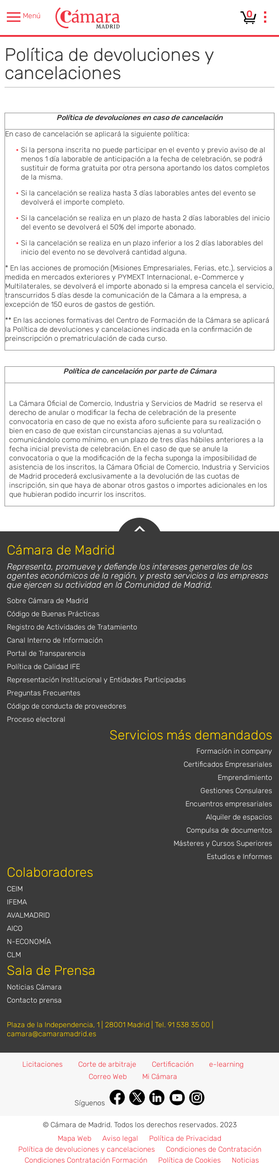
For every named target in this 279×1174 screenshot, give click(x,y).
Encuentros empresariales (228, 803)
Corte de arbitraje (107, 1064)
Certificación (173, 1064)
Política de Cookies (189, 1160)
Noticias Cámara (34, 987)
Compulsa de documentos (229, 830)
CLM (14, 954)
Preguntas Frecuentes (43, 693)
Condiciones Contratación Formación (86, 1160)
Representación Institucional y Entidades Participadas (96, 679)
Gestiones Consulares (236, 790)
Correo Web (108, 1076)
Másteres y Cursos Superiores (223, 843)
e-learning (226, 1064)
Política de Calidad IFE (43, 666)
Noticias (245, 1160)
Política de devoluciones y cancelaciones (86, 1149)
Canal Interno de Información (55, 640)
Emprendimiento (245, 777)
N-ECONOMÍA (29, 941)
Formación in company (234, 751)
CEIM (15, 888)
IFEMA (17, 902)
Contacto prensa (34, 1000)
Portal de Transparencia (46, 653)
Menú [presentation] (23, 17)
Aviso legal (120, 1138)
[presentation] (265, 18)
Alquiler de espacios (239, 817)
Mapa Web (74, 1138)
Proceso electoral (36, 719)
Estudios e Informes (239, 856)
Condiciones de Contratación (213, 1149)
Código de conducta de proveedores (66, 706)
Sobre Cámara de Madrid (47, 600)
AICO (15, 928)
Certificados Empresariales (228, 764)
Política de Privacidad (185, 1138)
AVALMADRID (28, 915)
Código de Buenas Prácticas (53, 613)
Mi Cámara (159, 1076)
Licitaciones (42, 1064)
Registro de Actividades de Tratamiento (72, 627)
